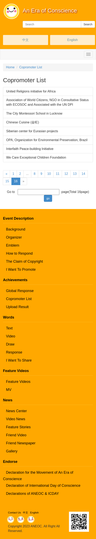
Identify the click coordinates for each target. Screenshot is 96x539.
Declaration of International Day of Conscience (43, 486)
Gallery (11, 451)
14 (83, 173)
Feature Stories (18, 427)
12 (66, 173)
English (72, 40)
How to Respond (19, 253)
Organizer (14, 237)
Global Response (20, 291)
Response (14, 352)
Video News (15, 419)
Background (15, 229)
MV (8, 390)
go (48, 198)
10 (49, 173)
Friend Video (16, 435)
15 (7, 181)
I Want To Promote (21, 269)
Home (10, 67)
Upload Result (17, 307)
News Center (16, 411)
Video (10, 336)
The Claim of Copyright (24, 261)
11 (58, 173)
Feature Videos (18, 382)
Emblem (12, 245)
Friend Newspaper (20, 443)
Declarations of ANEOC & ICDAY (32, 494)
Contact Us (14, 512)
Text (9, 328)
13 (75, 173)
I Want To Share (19, 360)
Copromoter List (30, 67)
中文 (25, 40)
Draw (10, 344)
